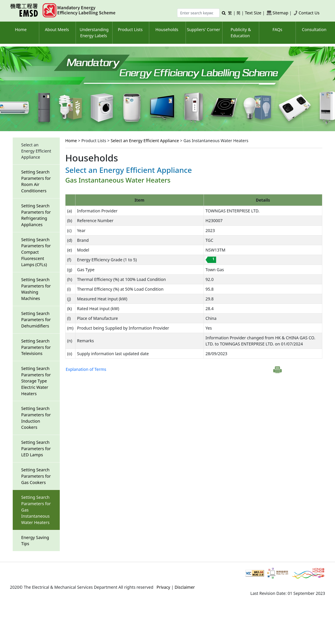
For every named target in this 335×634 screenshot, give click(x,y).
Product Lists (130, 29)
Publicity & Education (241, 33)
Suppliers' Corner (203, 29)
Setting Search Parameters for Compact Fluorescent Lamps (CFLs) (36, 252)
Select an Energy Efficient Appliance (145, 140)
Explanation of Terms (86, 369)
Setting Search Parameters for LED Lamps (36, 448)
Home (20, 29)
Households (167, 29)
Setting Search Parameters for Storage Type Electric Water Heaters (36, 381)
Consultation (314, 29)
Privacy (163, 587)
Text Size (253, 13)
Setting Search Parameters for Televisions (36, 347)
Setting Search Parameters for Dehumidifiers (36, 320)
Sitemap (280, 13)
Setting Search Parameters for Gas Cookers (36, 476)
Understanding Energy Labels (94, 33)
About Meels (57, 29)
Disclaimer (185, 587)
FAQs (277, 29)
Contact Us (309, 13)
